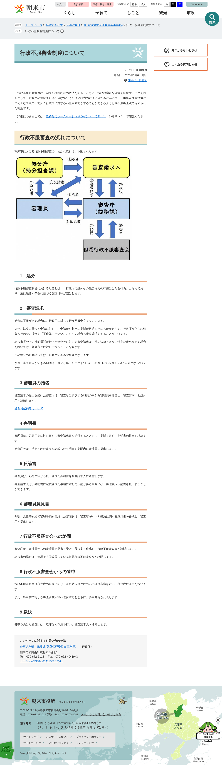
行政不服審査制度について (42, 31)
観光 (163, 13)
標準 (134, 4)
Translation (197, 4)
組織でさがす (54, 25)
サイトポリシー (32, 742)
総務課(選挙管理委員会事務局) (103, 25)
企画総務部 (73, 25)
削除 (62, 31)
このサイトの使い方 (57, 736)
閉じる (218, 719)
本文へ (60, 4)
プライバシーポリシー (88, 736)
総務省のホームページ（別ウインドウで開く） (76, 116)
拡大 (143, 4)
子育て (101, 13)
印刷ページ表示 (137, 80)
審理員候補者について (28, 408)
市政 (190, 13)
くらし (69, 13)
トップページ (33, 25)
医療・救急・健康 (102, 4)
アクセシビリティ (59, 742)
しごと (133, 13)
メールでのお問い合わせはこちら (41, 660)
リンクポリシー (85, 742)
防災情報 (78, 4)
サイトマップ (30, 736)
